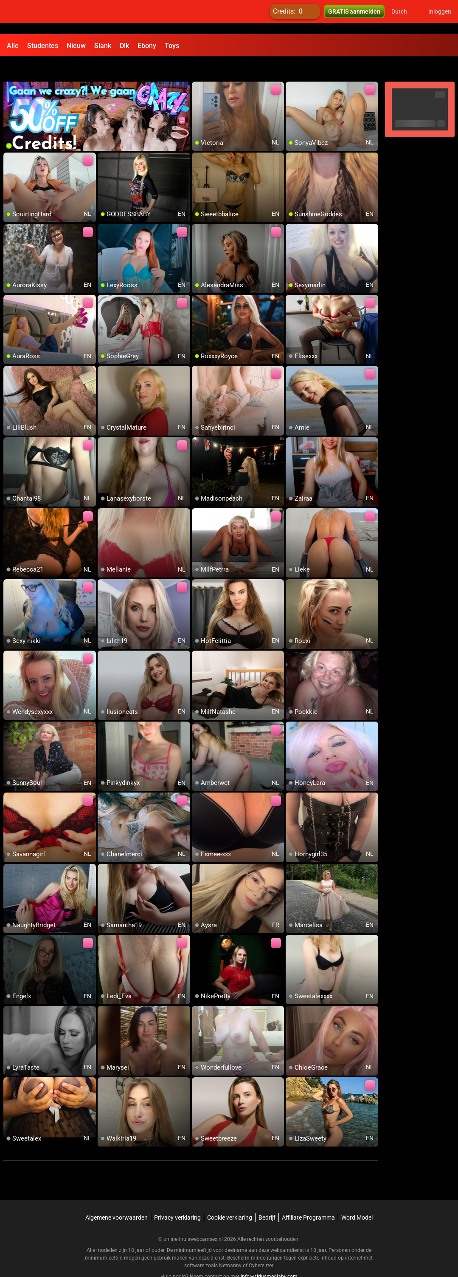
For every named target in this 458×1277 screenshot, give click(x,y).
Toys (172, 46)
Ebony (147, 46)
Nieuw (76, 46)
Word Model (357, 1197)
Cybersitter (261, 1245)
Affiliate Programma (308, 1197)
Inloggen (439, 17)
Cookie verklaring (229, 1197)
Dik (124, 46)
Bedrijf (267, 1197)
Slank (102, 46)
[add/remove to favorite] (199, 68)
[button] (404, 17)
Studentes (42, 46)
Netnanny (231, 1245)
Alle (13, 46)
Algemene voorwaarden (116, 1197)
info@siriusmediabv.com (269, 1256)
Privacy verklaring (177, 1197)
